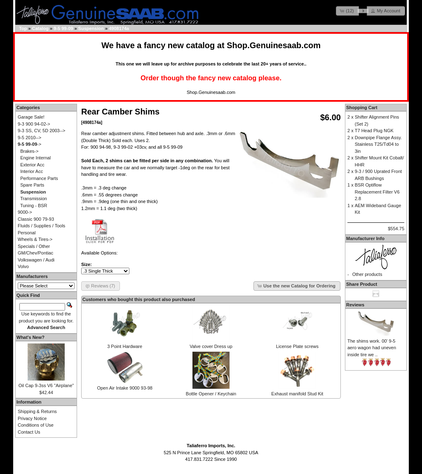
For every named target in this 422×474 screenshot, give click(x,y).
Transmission (33, 198)
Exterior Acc (32, 164)
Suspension (91, 28)
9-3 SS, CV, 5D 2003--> (41, 130)
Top (23, 28)
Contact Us (29, 432)
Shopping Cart (361, 107)
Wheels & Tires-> (35, 239)
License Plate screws (297, 346)
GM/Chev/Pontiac (35, 252)
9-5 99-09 (63, 28)
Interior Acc (31, 171)
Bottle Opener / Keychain (211, 393)
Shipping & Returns (37, 411)
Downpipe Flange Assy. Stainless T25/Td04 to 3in (378, 144)
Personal (26, 232)
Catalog (40, 28)
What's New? (30, 337)
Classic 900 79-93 (36, 219)
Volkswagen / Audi (36, 259)
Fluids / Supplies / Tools (41, 225)
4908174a (119, 28)
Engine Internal (35, 157)
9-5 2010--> (29, 137)
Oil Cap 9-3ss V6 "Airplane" (46, 385)
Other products (367, 274)
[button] (347, 11)
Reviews (355, 304)
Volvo (23, 266)
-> (29, 144)
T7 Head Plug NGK (374, 130)
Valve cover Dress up (211, 346)
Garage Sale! (31, 116)
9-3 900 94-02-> (34, 123)
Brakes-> (29, 151)
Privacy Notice (32, 418)
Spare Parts (32, 184)
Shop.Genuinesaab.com (274, 45)
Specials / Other (34, 246)
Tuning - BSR (33, 205)
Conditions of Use (36, 425)
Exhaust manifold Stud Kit (297, 393)
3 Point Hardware (124, 346)
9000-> (25, 212)
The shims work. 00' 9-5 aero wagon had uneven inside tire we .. (371, 348)
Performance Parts (39, 178)
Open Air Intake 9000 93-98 (124, 387)
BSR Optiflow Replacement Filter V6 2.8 (377, 191)
